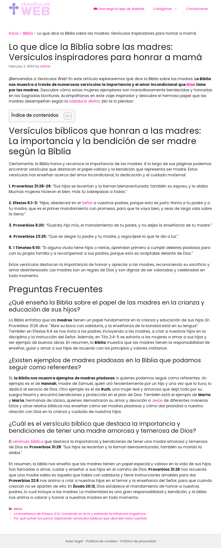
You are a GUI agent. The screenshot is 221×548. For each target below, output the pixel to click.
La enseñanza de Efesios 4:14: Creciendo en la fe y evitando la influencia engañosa (80, 514)
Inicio (14, 33)
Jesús (157, 400)
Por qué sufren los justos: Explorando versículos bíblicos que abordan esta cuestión (80, 518)
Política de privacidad (138, 541)
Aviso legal (74, 541)
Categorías (167, 9)
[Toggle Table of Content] (65, 116)
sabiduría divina (84, 101)
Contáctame (197, 8)
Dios (191, 84)
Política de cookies (101, 541)
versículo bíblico (28, 441)
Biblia (28, 33)
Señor (87, 203)
